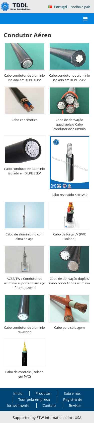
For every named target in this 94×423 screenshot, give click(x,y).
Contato (49, 405)
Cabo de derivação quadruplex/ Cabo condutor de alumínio (69, 124)
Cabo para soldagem (69, 327)
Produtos (43, 393)
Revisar (75, 405)
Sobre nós (72, 393)
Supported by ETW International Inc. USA (47, 417)
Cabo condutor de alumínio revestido (24, 329)
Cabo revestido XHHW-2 (69, 194)
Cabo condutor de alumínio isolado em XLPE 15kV (24, 77)
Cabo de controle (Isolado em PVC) (24, 374)
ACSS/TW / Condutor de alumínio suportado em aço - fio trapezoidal (24, 283)
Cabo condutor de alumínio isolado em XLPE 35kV (24, 170)
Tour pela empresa (34, 399)
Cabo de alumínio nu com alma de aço (25, 236)
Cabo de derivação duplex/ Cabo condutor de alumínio (69, 280)
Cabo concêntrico (25, 119)
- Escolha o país (69, 7)
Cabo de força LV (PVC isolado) (69, 236)
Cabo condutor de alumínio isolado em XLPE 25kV (69, 77)
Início (18, 393)
